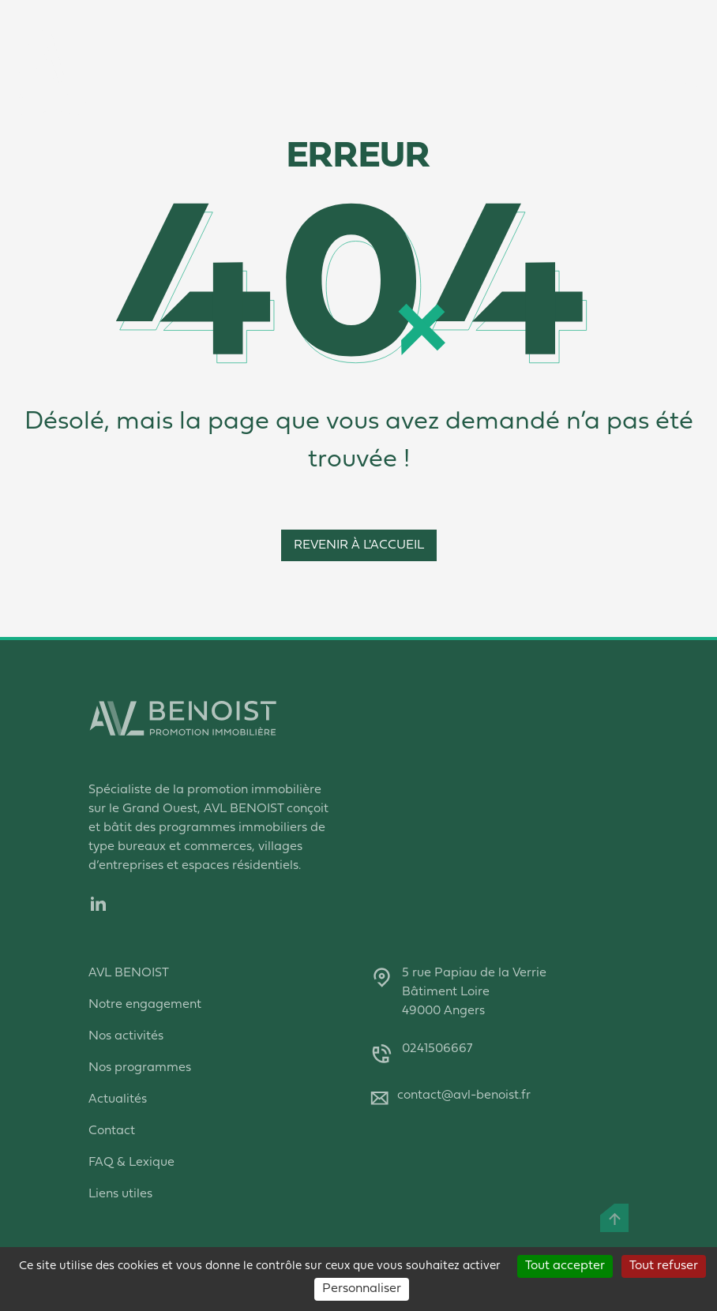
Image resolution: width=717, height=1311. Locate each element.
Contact (111, 1131)
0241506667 (437, 1049)
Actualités (117, 1099)
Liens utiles (120, 1194)
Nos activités (125, 1036)
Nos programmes (139, 1068)
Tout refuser (663, 1266)
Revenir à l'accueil (359, 545)
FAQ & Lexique (131, 1162)
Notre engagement (144, 1004)
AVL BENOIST (128, 973)
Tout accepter (565, 1266)
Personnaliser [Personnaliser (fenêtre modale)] (361, 1289)
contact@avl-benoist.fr (464, 1095)
